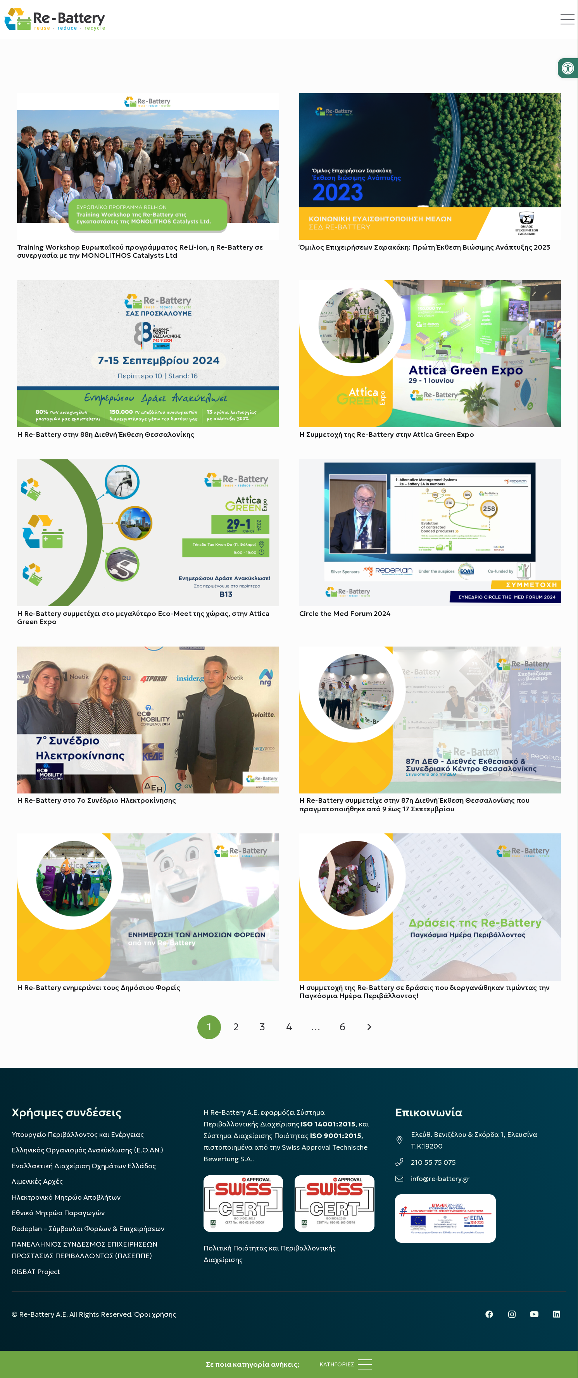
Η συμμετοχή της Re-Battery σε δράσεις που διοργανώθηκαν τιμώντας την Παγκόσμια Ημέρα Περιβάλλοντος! (424, 992)
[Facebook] (489, 1314)
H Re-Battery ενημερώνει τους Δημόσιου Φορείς (98, 988)
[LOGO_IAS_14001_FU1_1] (243, 1203)
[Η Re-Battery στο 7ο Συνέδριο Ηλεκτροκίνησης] (148, 652)
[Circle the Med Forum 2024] (430, 465)
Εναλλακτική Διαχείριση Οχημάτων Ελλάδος (84, 1166)
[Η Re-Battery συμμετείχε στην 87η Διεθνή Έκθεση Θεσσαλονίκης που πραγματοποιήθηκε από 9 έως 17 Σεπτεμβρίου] (430, 652)
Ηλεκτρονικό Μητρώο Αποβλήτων (66, 1197)
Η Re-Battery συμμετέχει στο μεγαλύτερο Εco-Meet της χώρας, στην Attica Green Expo (143, 617)
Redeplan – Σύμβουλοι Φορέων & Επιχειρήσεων (88, 1229)
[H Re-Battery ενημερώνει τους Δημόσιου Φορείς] (148, 839)
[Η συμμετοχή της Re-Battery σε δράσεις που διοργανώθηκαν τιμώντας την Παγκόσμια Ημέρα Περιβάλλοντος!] (430, 839)
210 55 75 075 (433, 1162)
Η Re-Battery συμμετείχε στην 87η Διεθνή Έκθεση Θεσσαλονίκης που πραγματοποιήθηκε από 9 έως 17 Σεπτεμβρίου (414, 805)
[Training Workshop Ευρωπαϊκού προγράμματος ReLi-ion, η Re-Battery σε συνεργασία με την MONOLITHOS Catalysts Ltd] (148, 99)
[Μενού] (345, 1364)
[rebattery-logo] (54, 19)
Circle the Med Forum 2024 (345, 613)
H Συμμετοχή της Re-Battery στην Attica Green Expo (386, 434)
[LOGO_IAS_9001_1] (334, 1203)
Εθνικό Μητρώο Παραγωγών (58, 1213)
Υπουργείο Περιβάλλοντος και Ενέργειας (78, 1134)
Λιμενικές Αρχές (37, 1181)
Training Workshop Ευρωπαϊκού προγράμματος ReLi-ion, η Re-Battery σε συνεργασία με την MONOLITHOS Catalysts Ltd (140, 251)
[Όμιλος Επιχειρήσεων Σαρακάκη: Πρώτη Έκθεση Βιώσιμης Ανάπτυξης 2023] (430, 99)
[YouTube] (534, 1314)
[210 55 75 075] (403, 1162)
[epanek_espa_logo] (445, 1219)
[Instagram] (511, 1314)
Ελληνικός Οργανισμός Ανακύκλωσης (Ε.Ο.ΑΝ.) (87, 1150)
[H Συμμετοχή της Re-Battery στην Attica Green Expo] (430, 286)
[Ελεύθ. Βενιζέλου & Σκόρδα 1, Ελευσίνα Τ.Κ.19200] (403, 1140)
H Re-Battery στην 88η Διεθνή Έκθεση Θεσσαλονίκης (105, 434)
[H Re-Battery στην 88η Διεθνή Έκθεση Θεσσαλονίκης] (148, 286)
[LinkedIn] (556, 1314)
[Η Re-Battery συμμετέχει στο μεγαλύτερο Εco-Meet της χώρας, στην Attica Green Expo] (148, 465)
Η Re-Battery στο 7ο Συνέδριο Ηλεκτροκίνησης (96, 801)
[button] (568, 68)
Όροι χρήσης (155, 1314)
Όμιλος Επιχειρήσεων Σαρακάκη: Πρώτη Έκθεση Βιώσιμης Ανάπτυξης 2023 (424, 247)
